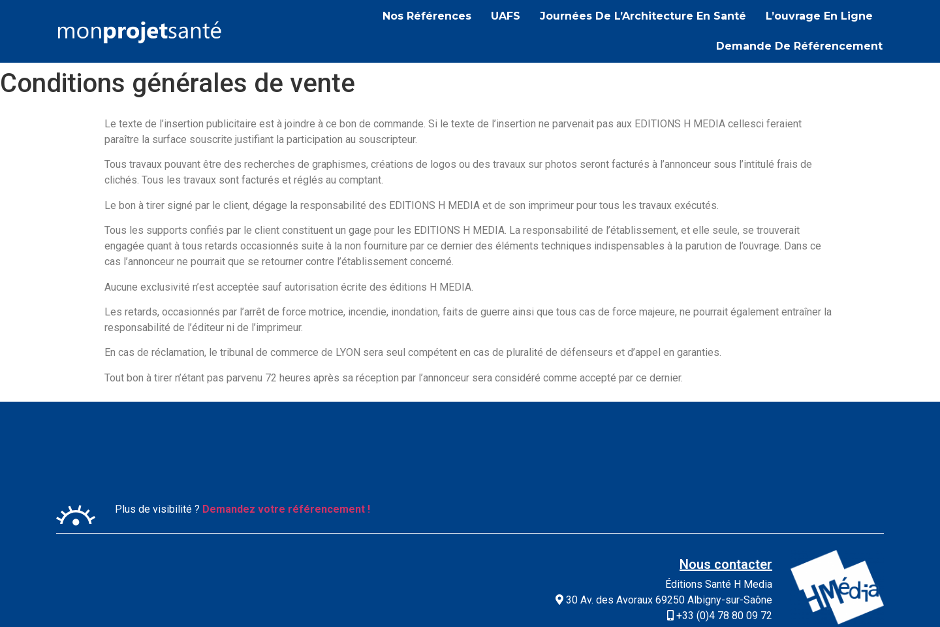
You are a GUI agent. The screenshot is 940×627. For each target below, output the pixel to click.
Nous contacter (726, 564)
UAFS (505, 16)
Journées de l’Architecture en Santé (643, 16)
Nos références (427, 16)
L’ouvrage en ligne (819, 16)
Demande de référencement (799, 46)
